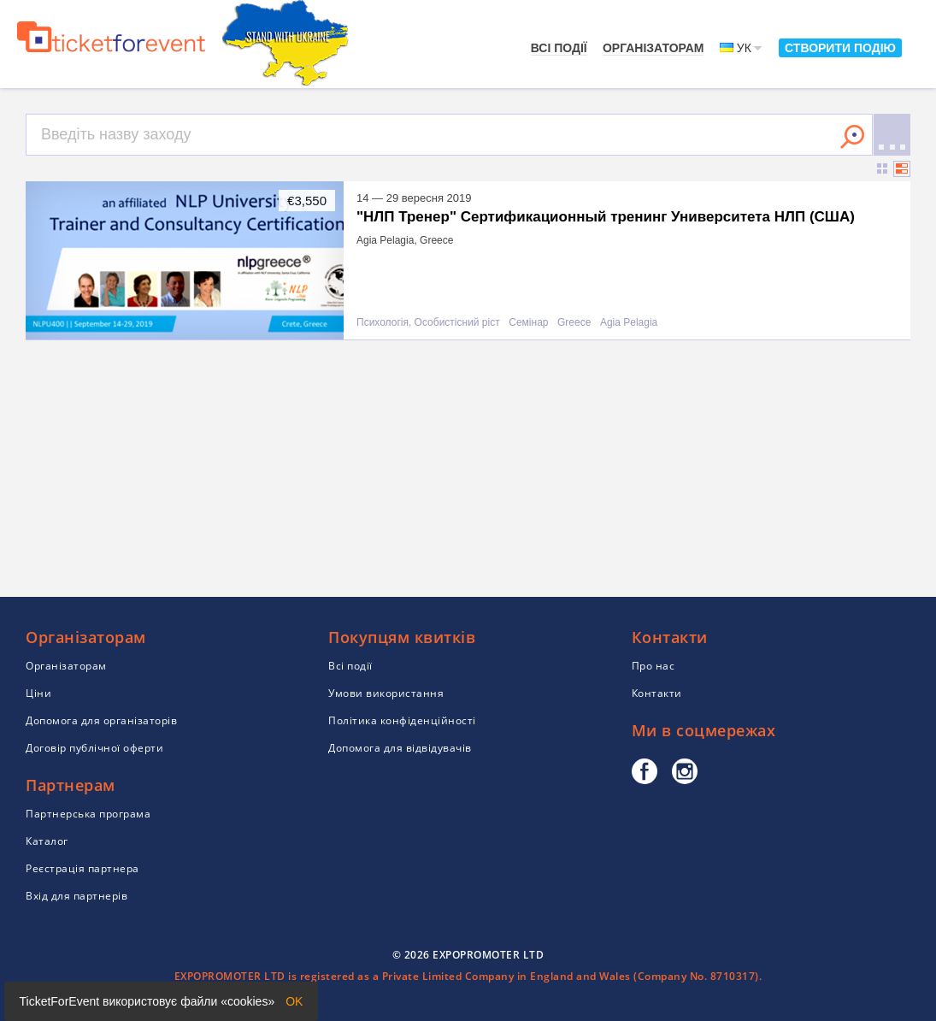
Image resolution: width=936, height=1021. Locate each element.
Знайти (852, 137)
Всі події (559, 48)
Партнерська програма (88, 813)
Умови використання (386, 693)
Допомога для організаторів (101, 720)
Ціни (38, 693)
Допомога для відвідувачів (400, 748)
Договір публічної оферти (94, 748)
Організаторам (653, 48)
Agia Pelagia (628, 322)
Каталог (47, 841)
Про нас (653, 665)
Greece (574, 322)
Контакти (657, 693)
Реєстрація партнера (82, 868)
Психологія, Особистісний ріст (428, 322)
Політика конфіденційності (402, 720)
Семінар (528, 322)
